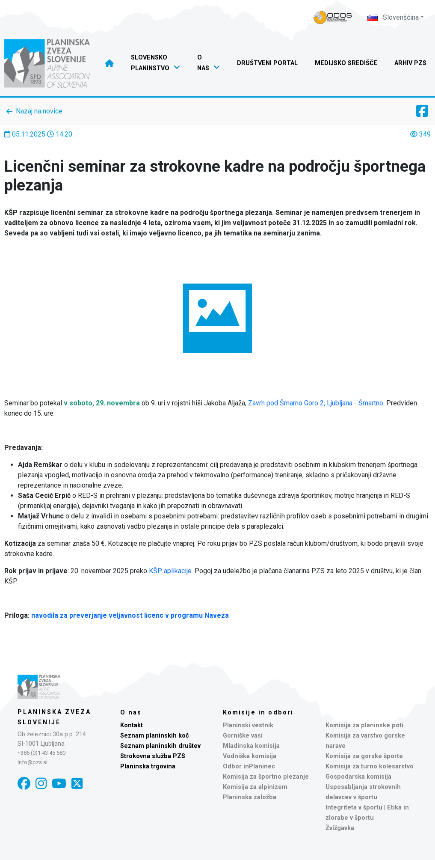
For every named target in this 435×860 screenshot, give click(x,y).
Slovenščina (393, 17)
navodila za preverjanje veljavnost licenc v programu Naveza (130, 615)
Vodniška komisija (249, 756)
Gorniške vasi (243, 735)
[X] (77, 783)
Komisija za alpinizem (255, 787)
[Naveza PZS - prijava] (333, 17)
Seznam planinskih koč (154, 735)
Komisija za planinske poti (364, 725)
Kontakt (131, 725)
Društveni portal (267, 63)
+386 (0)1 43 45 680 (41, 753)
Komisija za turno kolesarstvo (370, 766)
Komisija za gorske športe (364, 756)
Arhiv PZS (410, 63)
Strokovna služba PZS (152, 756)
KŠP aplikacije (170, 571)
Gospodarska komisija (358, 776)
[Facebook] (24, 783)
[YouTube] (59, 783)
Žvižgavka (340, 828)
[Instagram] (41, 783)
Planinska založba (249, 797)
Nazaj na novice (39, 111)
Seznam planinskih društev (160, 746)
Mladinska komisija (251, 746)
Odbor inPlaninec (249, 766)
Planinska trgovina (147, 766)
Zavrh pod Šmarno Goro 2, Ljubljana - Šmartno (315, 403)
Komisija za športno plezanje (266, 776)
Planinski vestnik (248, 725)
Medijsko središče (346, 63)
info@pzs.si (32, 762)
